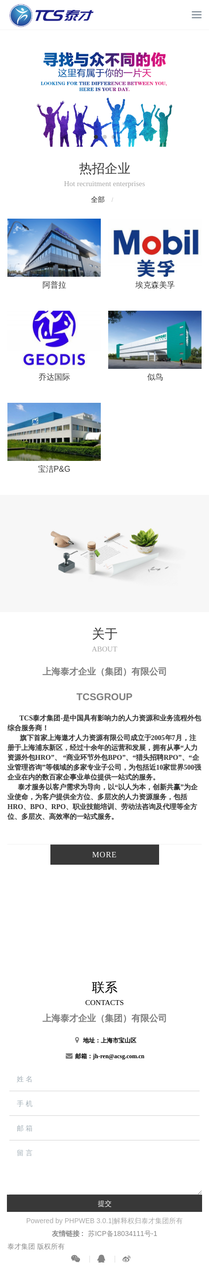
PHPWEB (80, 1221)
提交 (105, 1203)
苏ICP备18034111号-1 (122, 1233)
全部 (98, 199)
